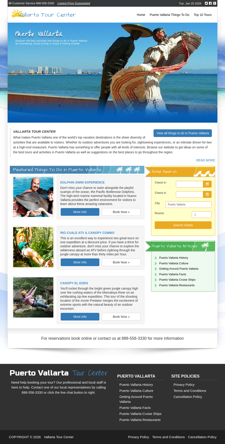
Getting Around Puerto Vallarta (178, 268)
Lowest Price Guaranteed (73, 3)
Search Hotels (183, 225)
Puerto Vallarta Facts (172, 274)
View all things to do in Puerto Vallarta (182, 133)
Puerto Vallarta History (173, 257)
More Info (80, 212)
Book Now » (121, 212)
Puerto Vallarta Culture (173, 263)
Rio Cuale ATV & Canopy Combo (87, 233)
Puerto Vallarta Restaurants (177, 285)
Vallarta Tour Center (47, 14)
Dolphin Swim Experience (82, 182)
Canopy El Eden (74, 283)
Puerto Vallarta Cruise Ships (177, 279)
